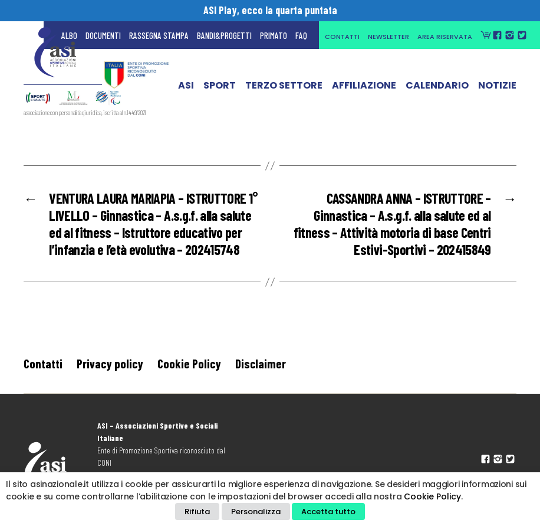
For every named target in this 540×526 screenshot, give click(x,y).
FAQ (301, 35)
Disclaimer (260, 363)
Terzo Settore (283, 91)
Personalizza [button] (256, 511)
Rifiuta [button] (197, 511)
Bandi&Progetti (224, 35)
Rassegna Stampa (159, 35)
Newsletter (388, 36)
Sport (219, 91)
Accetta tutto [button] (328, 511)
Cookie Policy (189, 363)
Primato (273, 35)
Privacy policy (110, 363)
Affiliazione (364, 91)
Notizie (497, 91)
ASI (186, 91)
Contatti (342, 36)
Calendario (437, 91)
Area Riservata (444, 36)
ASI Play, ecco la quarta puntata (270, 10)
